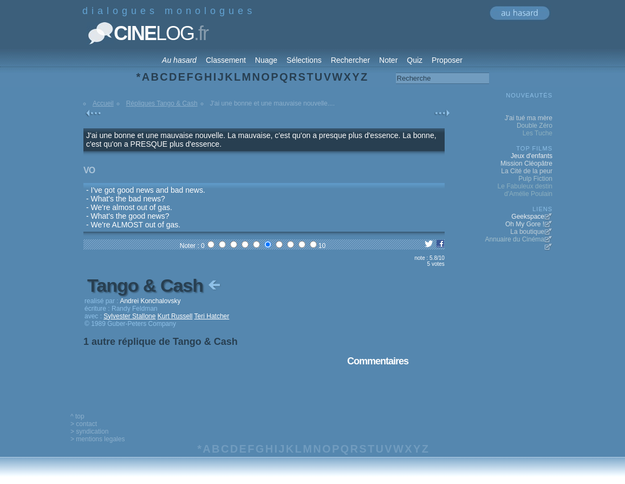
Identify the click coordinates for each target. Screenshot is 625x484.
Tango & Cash (155, 285)
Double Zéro (534, 125)
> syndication (89, 431)
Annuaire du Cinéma (514, 239)
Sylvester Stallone (129, 316)
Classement (226, 60)
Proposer (447, 60)
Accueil (103, 103)
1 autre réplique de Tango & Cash (160, 341)
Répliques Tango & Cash (162, 103)
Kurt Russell (175, 316)
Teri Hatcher (212, 316)
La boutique (527, 232)
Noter (388, 60)
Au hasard (179, 60)
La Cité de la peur (526, 171)
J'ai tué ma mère (528, 118)
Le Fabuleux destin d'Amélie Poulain (525, 190)
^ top (77, 416)
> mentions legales (97, 439)
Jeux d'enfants (531, 156)
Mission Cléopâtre (526, 163)
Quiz (414, 60)
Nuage (266, 60)
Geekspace (527, 216)
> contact (83, 424)
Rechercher (350, 60)
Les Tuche (537, 133)
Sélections (304, 60)
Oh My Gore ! (524, 224)
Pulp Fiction (535, 178)
